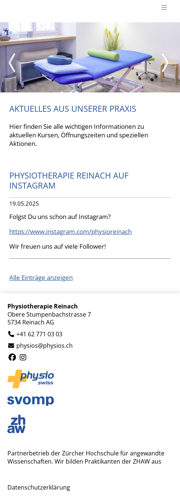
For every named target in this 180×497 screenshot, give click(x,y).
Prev (15, 63)
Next (165, 63)
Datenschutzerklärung (38, 487)
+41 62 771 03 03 (39, 334)
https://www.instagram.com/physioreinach (70, 231)
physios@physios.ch (44, 346)
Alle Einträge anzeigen (41, 277)
